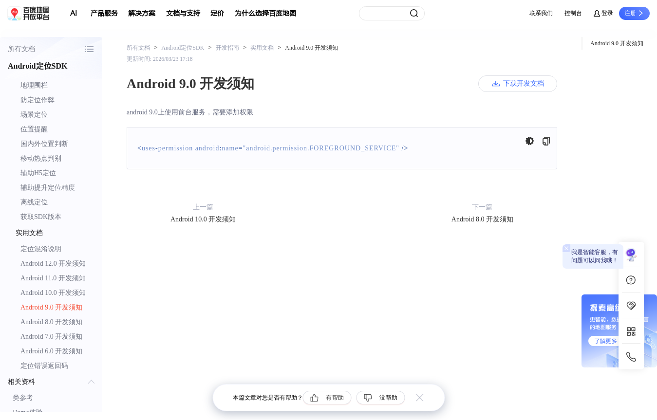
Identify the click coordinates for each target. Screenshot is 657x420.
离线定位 (34, 202)
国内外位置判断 (44, 143)
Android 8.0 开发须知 (51, 322)
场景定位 (34, 114)
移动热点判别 (40, 158)
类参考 (23, 398)
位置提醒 (34, 129)
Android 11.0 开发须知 (53, 278)
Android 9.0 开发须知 (51, 307)
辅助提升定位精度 (47, 187)
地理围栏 (34, 85)
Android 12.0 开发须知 (53, 263)
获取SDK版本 (40, 216)
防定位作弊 (37, 100)
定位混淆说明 (40, 249)
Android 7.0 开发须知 (51, 336)
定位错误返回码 (44, 365)
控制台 (573, 13)
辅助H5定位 (38, 173)
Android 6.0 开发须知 (51, 351)
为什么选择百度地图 (265, 13)
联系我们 (541, 13)
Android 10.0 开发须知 (53, 292)
